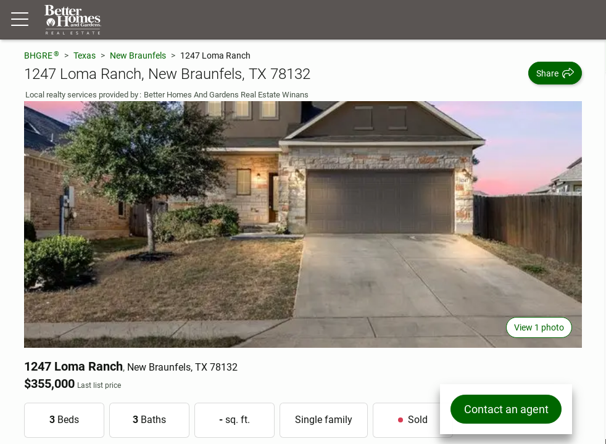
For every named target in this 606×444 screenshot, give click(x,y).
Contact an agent (505, 409)
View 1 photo (539, 327)
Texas (84, 55)
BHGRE (41, 55)
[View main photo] (302, 224)
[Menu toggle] (20, 20)
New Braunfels (138, 55)
